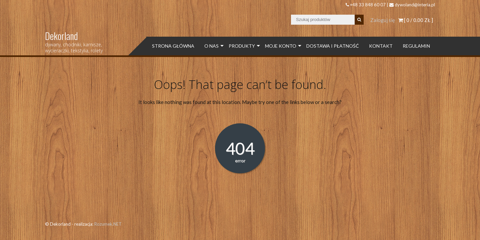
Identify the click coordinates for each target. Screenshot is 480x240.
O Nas (211, 46)
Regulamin (416, 46)
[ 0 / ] (415, 20)
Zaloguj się (382, 20)
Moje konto (280, 46)
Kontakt (381, 46)
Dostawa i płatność (332, 46)
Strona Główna (173, 46)
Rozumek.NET (108, 224)
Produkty (242, 46)
